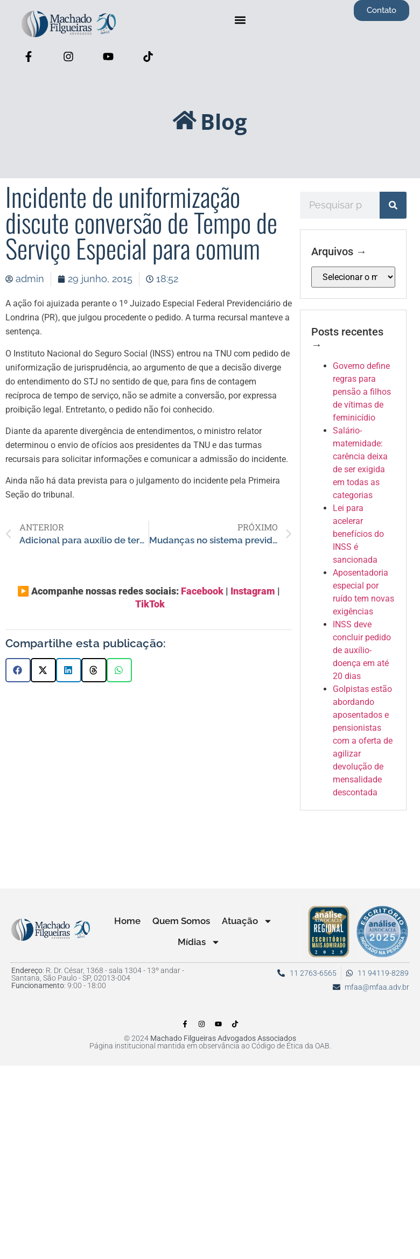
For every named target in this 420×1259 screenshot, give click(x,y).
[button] (240, 20)
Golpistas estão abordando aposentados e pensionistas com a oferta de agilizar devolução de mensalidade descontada (363, 741)
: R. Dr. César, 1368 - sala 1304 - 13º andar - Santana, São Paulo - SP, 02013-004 (97, 974)
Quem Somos (181, 920)
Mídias (199, 942)
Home (127, 920)
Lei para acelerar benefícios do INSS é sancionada (358, 534)
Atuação (247, 921)
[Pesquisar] (393, 205)
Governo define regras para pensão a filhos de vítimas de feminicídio (362, 392)
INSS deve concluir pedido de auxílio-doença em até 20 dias (362, 650)
